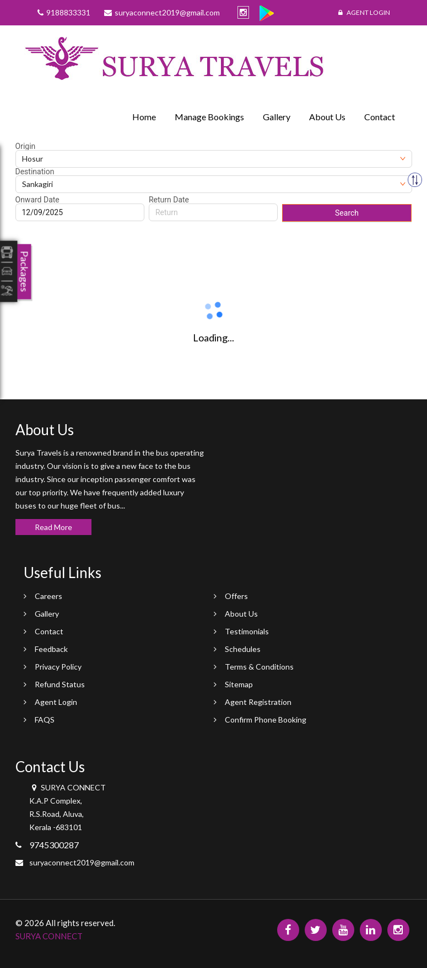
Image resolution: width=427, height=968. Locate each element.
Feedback (51, 649)
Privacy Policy (58, 666)
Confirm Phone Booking (265, 719)
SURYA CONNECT (49, 936)
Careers (48, 596)
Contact (379, 116)
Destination (35, 171)
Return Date (169, 200)
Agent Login (364, 12)
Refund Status (60, 684)
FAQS (45, 719)
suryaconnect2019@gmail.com (81, 862)
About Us (327, 116)
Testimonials (247, 631)
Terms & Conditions (259, 666)
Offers (236, 596)
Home (144, 116)
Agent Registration (258, 702)
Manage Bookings (209, 116)
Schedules (243, 649)
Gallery (276, 116)
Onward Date (37, 200)
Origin (25, 146)
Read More (53, 527)
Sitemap (239, 684)
